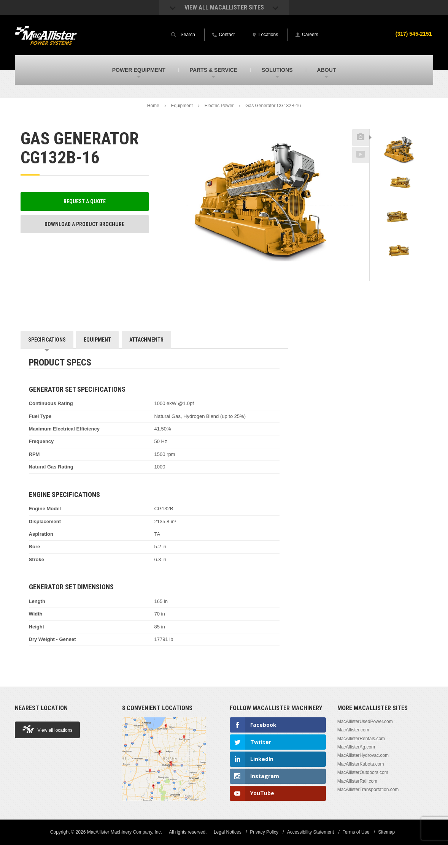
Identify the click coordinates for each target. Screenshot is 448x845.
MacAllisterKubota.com (360, 764)
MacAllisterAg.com (356, 747)
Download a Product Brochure (84, 224)
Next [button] (407, 276)
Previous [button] (398, 127)
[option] (398, 150)
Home (153, 105)
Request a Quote (85, 201)
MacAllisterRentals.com (361, 738)
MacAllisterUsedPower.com (365, 721)
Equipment (182, 105)
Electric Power (219, 105)
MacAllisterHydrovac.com (363, 755)
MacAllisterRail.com (357, 781)
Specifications (47, 340)
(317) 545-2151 (414, 34)
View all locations (47, 729)
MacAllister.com (353, 730)
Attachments (146, 340)
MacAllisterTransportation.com (368, 789)
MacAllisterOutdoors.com (362, 772)
